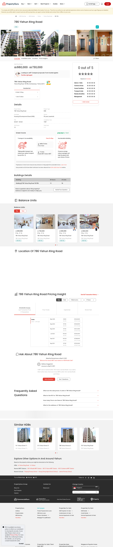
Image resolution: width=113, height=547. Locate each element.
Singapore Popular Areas (89, 523)
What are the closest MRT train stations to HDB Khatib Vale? (56, 360)
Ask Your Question (61, 189)
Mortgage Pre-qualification (43, 517)
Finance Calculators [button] (43, 515)
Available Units (26, 58)
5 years (88, 300)
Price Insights (43, 58)
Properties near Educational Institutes (66, 524)
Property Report (81, 499)
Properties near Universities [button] (67, 528)
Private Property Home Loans (44, 511)
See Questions (63, 379)
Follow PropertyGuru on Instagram (88, 478)
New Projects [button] (46, 4)
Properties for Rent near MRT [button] (45, 530)
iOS (35, 477)
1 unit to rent (27, 96)
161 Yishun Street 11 (21, 445)
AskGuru (17, 511)
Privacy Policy (14, 535)
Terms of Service (33, 543)
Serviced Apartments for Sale (66, 515)
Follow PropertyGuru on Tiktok (98, 477)
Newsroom (46, 488)
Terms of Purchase (55, 543)
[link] (42, 74)
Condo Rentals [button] (85, 513)
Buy (17, 211)
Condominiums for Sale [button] (66, 513)
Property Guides (19, 513)
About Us (16, 488)
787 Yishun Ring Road (87, 445)
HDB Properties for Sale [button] (66, 511)
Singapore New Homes (22, 523)
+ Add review (85, 102)
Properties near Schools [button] (66, 530)
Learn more (64, 164)
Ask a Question (49, 379)
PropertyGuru (19, 508)
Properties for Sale (65, 508)
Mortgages (40, 508)
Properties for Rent (87, 508)
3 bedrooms (74, 300)
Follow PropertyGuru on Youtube (91, 478)
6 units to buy (27, 92)
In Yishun (32, 465)
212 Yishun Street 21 (43, 445)
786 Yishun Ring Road (21, 235)
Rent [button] (30, 4)
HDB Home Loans (41, 513)
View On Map (49, 138)
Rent (23, 211)
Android (29, 477)
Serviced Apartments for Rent (88, 515)
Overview (17, 58)
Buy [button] (23, 4)
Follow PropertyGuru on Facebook (85, 478)
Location (35, 58)
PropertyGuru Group (20, 484)
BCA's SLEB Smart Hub (56, 167)
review (88, 79)
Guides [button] (55, 4)
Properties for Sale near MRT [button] (45, 528)
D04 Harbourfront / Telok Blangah (89, 526)
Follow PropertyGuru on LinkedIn (94, 478)
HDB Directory (18, 515)
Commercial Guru (21, 499)
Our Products (17, 490)
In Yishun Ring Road (23, 465)
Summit (63, 499)
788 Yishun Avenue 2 (65, 445)
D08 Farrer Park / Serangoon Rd (88, 532)
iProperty (95, 499)
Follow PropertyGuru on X (96, 477)
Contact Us (47, 484)
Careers (16, 493)
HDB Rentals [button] (85, 511)
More (63, 4)
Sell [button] (36, 4)
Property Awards (42, 499)
